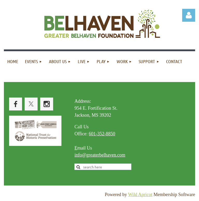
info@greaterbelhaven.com (99, 155)
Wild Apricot (140, 194)
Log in (188, 15)
